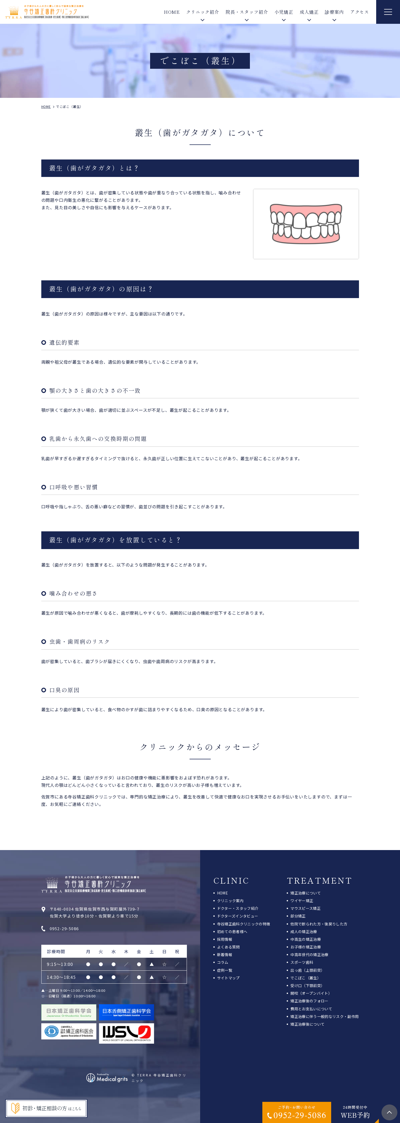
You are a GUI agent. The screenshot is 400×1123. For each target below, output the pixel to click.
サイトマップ (228, 977)
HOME (172, 11)
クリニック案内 (230, 900)
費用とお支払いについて (311, 1008)
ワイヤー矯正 (301, 900)
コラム (222, 962)
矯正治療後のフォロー (309, 1000)
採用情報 (224, 939)
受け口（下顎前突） (307, 985)
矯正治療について (305, 893)
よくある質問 (228, 946)
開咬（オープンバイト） (311, 993)
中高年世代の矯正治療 (309, 954)
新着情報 (224, 954)
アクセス (359, 11)
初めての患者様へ (232, 931)
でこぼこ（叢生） (305, 977)
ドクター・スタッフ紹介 (238, 908)
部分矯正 (297, 916)
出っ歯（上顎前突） (307, 970)
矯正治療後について (307, 1024)
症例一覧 (224, 970)
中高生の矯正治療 (305, 939)
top (389, 1112)
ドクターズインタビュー (237, 916)
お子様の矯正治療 (305, 946)
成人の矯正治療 (303, 931)
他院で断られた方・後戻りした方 (318, 923)
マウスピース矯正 (305, 908)
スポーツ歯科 (301, 962)
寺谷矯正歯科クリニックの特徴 (243, 923)
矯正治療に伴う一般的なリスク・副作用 (324, 1016)
